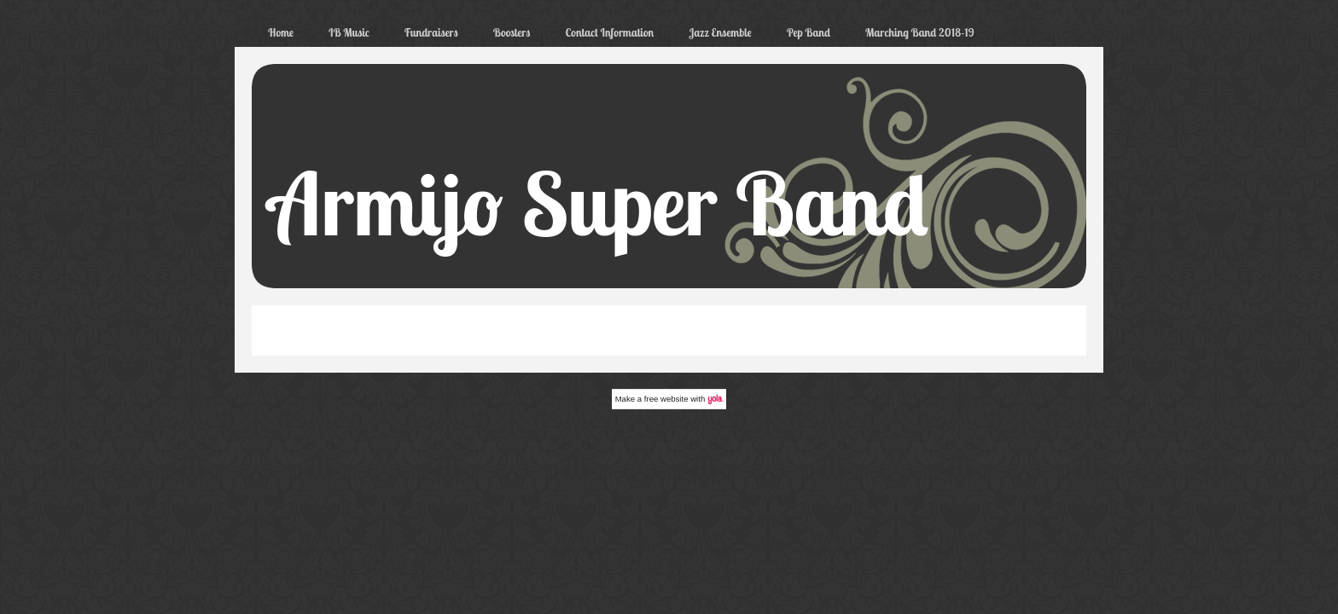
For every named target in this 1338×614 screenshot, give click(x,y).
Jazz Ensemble (720, 32)
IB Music (349, 32)
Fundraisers (431, 32)
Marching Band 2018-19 (919, 32)
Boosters (512, 32)
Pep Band (808, 32)
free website (666, 398)
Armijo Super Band (598, 203)
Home (281, 32)
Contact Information (609, 32)
